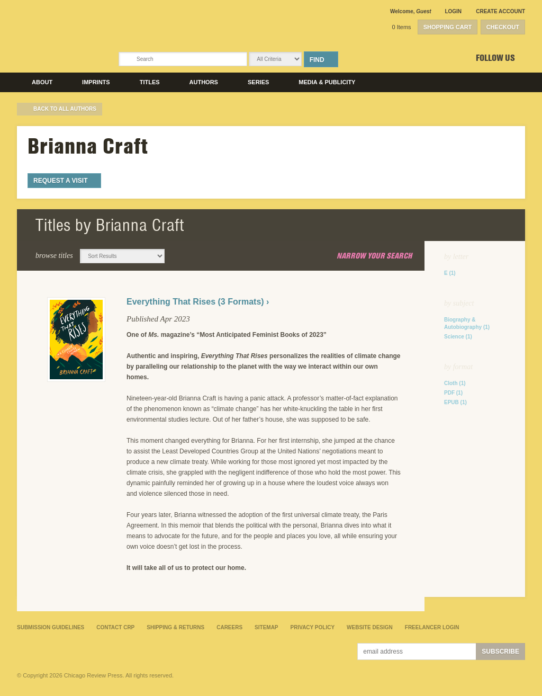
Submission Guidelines (50, 627)
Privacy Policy (313, 627)
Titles (150, 82)
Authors (203, 82)
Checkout (502, 27)
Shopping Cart (447, 27)
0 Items (401, 27)
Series (258, 82)
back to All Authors (64, 109)
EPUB (455, 402)
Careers (229, 627)
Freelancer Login (432, 627)
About (42, 82)
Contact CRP (115, 627)
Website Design (370, 627)
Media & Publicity (327, 82)
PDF (453, 393)
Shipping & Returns (175, 627)
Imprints (96, 82)
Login (453, 11)
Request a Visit (60, 180)
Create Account (500, 11)
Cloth (455, 383)
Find (317, 60)
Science (458, 337)
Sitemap (266, 627)
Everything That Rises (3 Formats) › (198, 301)
